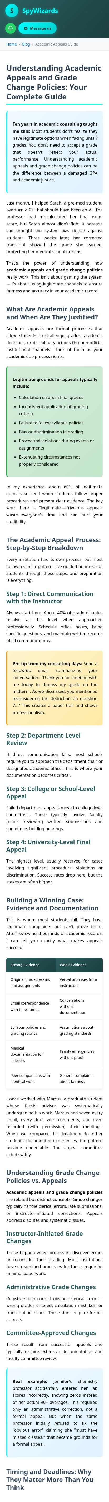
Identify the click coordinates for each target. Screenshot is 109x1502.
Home (11, 44)
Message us (37, 28)
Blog (26, 44)
